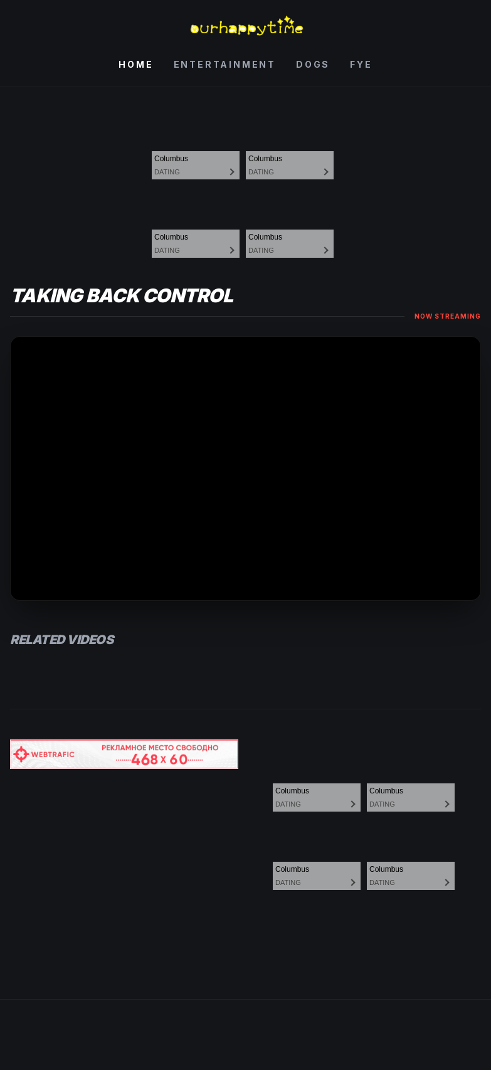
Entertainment (225, 64)
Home (136, 64)
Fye (361, 64)
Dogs (313, 64)
